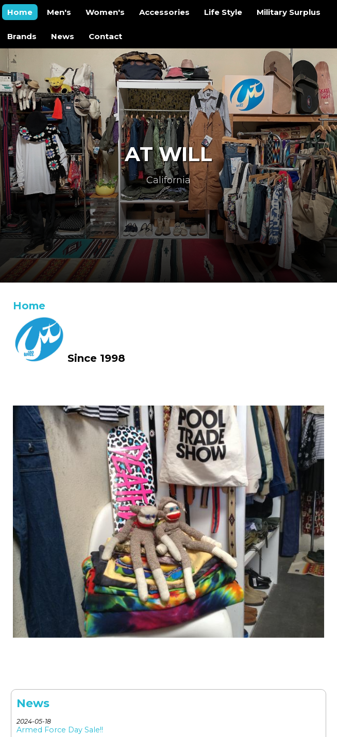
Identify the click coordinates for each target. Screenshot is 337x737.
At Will (168, 154)
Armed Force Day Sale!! (59, 729)
